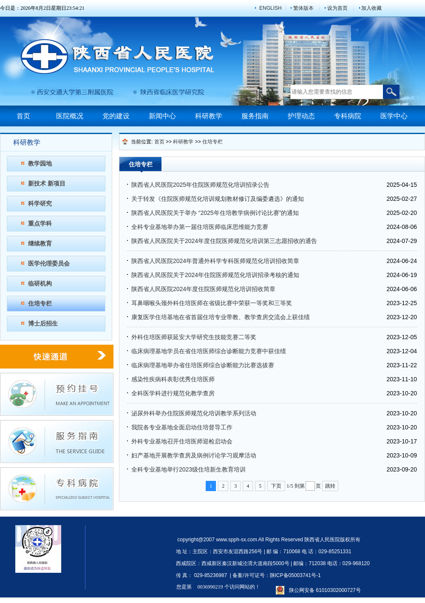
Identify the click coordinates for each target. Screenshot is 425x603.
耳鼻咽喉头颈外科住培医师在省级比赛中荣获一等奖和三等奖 (211, 303)
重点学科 (40, 223)
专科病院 (347, 116)
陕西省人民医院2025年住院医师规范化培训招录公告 (200, 184)
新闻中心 (162, 116)
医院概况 (69, 116)
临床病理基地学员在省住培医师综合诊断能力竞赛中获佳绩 (208, 351)
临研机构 (40, 283)
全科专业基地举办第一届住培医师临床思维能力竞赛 (199, 226)
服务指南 (255, 116)
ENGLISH (270, 8)
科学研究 (40, 203)
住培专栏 (40, 303)
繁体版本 (303, 8)
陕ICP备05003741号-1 (295, 575)
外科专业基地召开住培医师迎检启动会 (181, 441)
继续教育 (40, 243)
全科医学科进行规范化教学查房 (173, 393)
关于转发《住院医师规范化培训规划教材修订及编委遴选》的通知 (217, 198)
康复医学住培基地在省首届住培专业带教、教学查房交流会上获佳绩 (220, 317)
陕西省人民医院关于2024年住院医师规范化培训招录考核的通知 (215, 274)
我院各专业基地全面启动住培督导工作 (181, 427)
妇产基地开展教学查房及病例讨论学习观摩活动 (193, 455)
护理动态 (301, 116)
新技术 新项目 (46, 183)
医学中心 (394, 116)
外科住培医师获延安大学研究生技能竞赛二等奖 (193, 337)
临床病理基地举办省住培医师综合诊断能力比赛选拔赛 (202, 365)
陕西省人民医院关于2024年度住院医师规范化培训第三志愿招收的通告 (224, 240)
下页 (276, 486)
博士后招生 (43, 323)
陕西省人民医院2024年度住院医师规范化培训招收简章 (203, 289)
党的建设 (116, 116)
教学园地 (40, 163)
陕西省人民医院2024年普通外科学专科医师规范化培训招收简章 (215, 260)
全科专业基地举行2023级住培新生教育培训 (188, 469)
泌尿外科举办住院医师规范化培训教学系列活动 (193, 413)
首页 (23, 116)
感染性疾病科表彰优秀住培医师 (173, 379)
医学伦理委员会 (49, 263)
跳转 (330, 486)
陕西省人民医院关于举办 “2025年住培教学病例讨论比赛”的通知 (215, 212)
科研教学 (208, 116)
